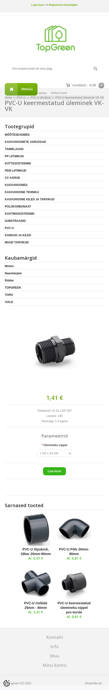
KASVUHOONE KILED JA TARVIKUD (29, 199)
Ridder (9, 280)
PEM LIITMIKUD (15, 170)
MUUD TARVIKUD (17, 242)
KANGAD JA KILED (18, 235)
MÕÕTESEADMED (17, 134)
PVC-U (9, 228)
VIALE (9, 302)
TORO (9, 295)
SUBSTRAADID (15, 221)
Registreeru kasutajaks (63, 4)
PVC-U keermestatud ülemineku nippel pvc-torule (74, 607)
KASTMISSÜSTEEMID (19, 213)
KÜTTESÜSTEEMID (18, 163)
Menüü (27, 89)
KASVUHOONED (16, 185)
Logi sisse (37, 4)
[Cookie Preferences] (6, 683)
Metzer (9, 266)
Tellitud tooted (59, 92)
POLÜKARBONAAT (18, 206)
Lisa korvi (54, 471)
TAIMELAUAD (14, 149)
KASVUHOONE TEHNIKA (22, 192)
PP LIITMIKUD (14, 156)
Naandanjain (13, 273)
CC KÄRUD (12, 178)
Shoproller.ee (93, 683)
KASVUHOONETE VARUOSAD (25, 142)
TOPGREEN (13, 287)
